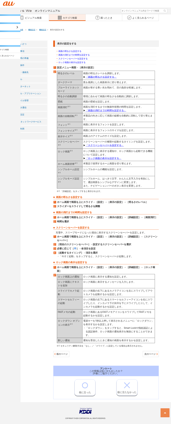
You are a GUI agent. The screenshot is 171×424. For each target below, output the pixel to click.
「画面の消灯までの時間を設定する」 (106, 110)
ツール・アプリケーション (28, 93)
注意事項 (20, 51)
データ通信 (21, 107)
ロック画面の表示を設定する (72, 62)
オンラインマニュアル (34, 10)
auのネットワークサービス (28, 122)
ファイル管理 (22, 100)
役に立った (85, 386)
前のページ (62, 354)
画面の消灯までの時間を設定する (74, 55)
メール (19, 79)
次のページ (150, 354)
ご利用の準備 (22, 58)
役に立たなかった (127, 386)
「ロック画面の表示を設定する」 (103, 158)
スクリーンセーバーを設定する (73, 58)
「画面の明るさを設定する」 (101, 77)
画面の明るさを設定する (69, 51)
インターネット (23, 86)
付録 (18, 136)
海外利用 (20, 129)
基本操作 (20, 65)
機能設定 (31, 30)
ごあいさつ (21, 44)
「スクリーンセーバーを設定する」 (105, 145)
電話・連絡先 (22, 72)
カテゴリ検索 (17, 30)
